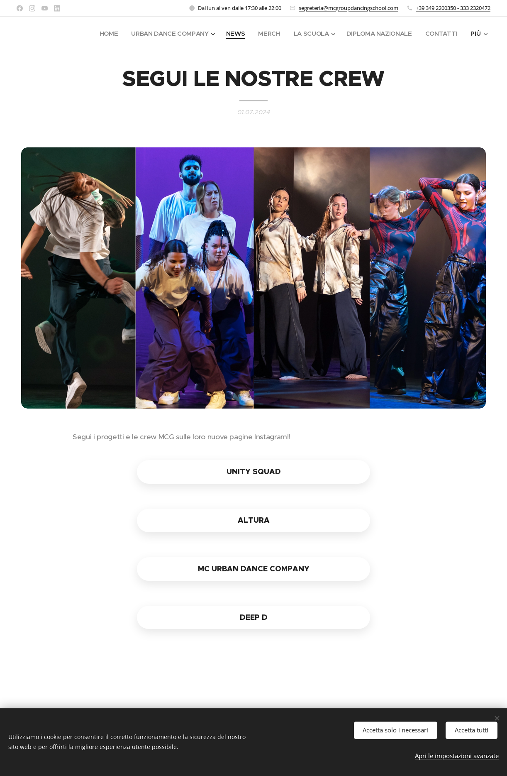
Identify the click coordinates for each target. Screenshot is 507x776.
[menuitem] (102, 33)
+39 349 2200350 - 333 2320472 (453, 8)
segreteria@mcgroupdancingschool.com (348, 8)
